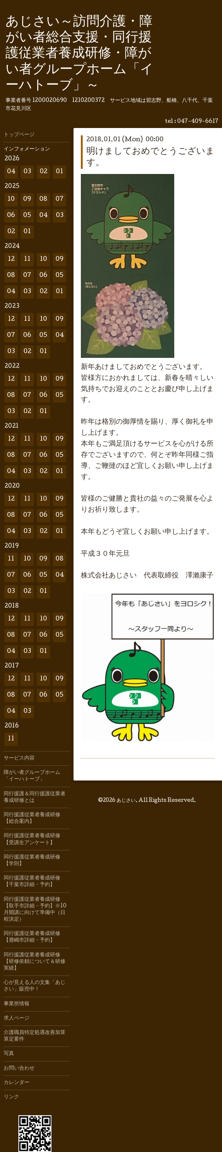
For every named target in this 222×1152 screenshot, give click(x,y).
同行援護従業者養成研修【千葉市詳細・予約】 (32, 881)
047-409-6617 (197, 122)
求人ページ (16, 1018)
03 (27, 172)
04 (11, 172)
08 (43, 199)
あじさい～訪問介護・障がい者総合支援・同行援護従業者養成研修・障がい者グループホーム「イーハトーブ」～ (80, 54)
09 (27, 199)
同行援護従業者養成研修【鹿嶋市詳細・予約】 (32, 937)
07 (60, 199)
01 (59, 172)
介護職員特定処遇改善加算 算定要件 (37, 1036)
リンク (11, 1097)
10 (11, 199)
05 (27, 216)
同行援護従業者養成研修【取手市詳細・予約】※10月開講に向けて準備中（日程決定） (35, 910)
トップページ (19, 135)
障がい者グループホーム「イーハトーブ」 (32, 776)
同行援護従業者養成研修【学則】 (32, 860)
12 (11, 259)
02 (43, 172)
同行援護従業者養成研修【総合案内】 (32, 818)
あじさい (126, 798)
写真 (9, 1054)
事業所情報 (16, 1004)
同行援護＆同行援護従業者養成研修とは (34, 797)
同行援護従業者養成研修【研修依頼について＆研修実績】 (34, 961)
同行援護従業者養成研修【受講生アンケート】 (32, 839)
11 (27, 259)
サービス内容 (19, 758)
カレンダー (16, 1083)
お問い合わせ (19, 1068)
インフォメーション (27, 149)
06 (11, 216)
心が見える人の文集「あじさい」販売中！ (34, 986)
